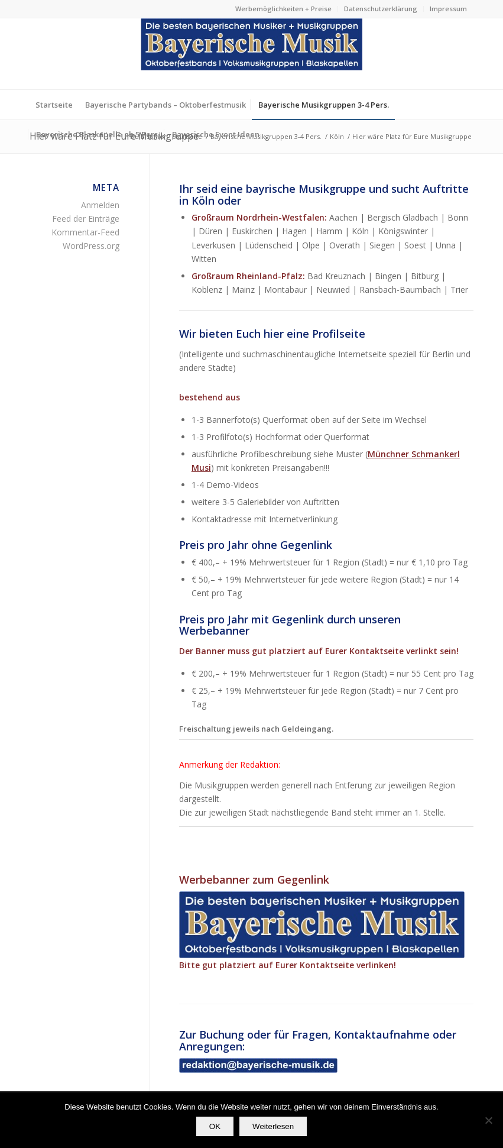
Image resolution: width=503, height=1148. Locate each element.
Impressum (448, 8)
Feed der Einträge (85, 218)
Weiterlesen (273, 1126)
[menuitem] (283, 9)
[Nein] (488, 1120)
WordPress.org (91, 245)
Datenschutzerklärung (380, 8)
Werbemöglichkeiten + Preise (283, 8)
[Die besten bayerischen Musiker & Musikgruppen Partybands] (252, 53)
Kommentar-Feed (85, 232)
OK (214, 1126)
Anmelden (100, 205)
